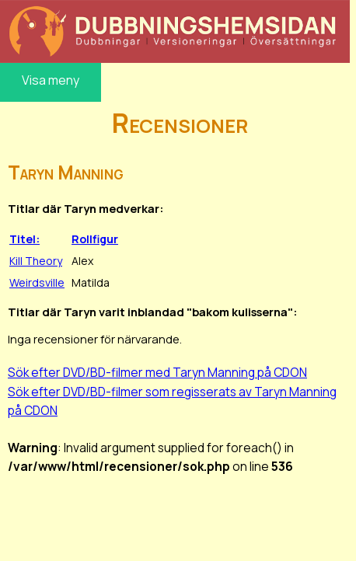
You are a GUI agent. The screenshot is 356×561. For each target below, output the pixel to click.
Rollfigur (95, 239)
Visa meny (50, 80)
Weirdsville (37, 282)
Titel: (24, 239)
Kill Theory (35, 260)
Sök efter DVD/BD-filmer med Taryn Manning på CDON (157, 372)
